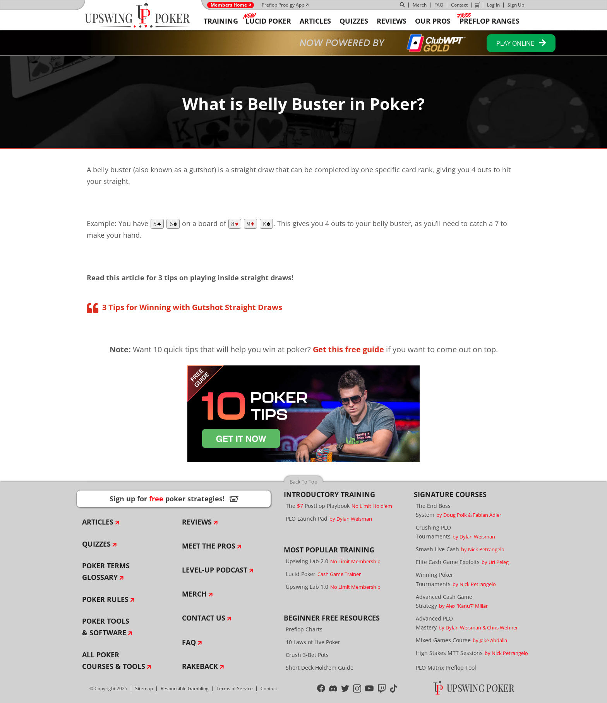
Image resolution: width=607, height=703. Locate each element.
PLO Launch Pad (329, 518)
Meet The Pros (208, 545)
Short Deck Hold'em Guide (319, 667)
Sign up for (174, 498)
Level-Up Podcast (214, 569)
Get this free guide (348, 349)
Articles (97, 521)
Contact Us (203, 617)
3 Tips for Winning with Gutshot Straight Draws (192, 307)
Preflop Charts (304, 629)
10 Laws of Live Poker (313, 642)
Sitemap (144, 688)
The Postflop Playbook (339, 505)
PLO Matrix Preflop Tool (446, 667)
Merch (420, 5)
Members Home (229, 5)
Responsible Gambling (185, 688)
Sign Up (516, 5)
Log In (493, 5)
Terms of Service (234, 688)
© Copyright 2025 (108, 688)
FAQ (438, 5)
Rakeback (200, 666)
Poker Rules (105, 599)
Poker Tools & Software (105, 626)
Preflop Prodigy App (283, 5)
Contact (459, 5)
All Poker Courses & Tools (113, 660)
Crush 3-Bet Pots (307, 654)
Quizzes (96, 544)
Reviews (197, 521)
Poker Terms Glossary (106, 571)
